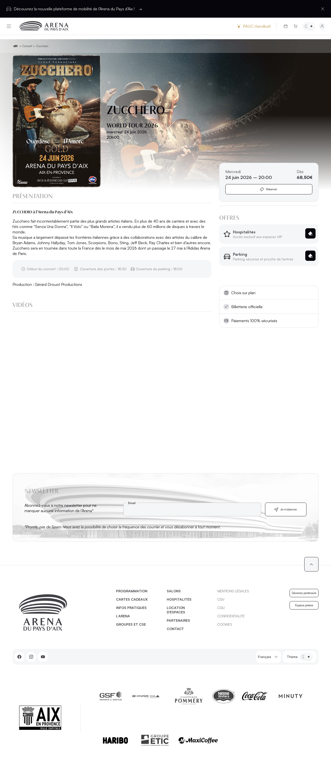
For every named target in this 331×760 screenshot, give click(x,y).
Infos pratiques (131, 608)
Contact (175, 629)
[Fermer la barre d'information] (322, 9)
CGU (221, 608)
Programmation (131, 591)
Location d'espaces (176, 610)
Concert (27, 46)
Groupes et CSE (131, 624)
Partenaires (178, 620)
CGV (221, 599)
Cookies (224, 624)
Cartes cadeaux (132, 599)
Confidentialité (231, 616)
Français (268, 657)
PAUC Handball (253, 26)
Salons (174, 591)
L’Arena (123, 616)
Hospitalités (179, 599)
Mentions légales (233, 591)
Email (132, 503)
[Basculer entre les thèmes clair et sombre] (308, 26)
